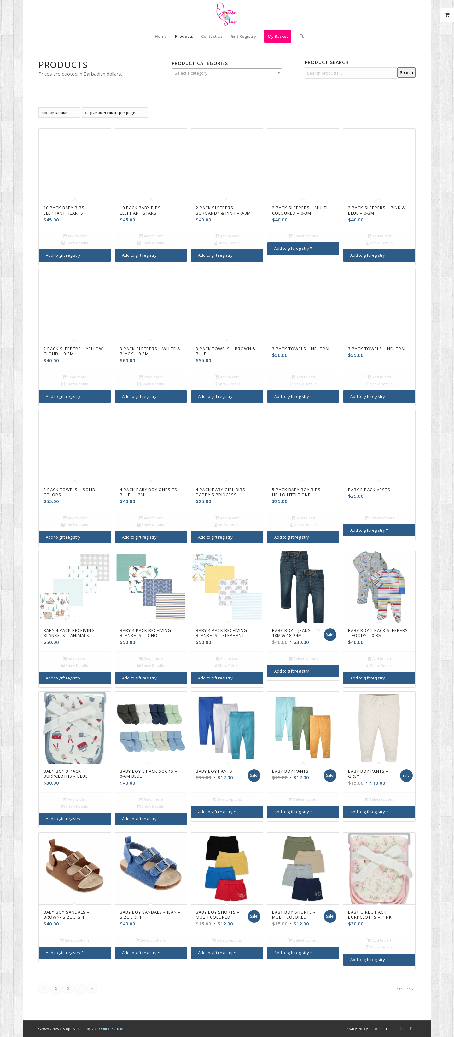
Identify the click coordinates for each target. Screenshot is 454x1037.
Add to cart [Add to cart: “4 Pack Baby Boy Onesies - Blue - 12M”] (151, 518)
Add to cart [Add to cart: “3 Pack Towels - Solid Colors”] (75, 518)
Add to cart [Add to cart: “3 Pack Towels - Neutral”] (303, 377)
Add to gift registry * (293, 248)
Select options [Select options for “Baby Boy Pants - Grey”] (379, 799)
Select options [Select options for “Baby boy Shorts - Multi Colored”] (303, 940)
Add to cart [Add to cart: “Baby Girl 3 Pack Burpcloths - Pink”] (379, 940)
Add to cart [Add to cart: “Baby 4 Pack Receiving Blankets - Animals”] (75, 659)
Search (406, 72)
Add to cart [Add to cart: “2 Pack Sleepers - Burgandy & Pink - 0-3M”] (227, 236)
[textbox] (227, 73)
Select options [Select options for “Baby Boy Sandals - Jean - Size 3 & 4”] (151, 940)
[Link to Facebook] (411, 1028)
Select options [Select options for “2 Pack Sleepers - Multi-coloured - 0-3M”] (303, 236)
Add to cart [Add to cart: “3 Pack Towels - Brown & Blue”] (227, 377)
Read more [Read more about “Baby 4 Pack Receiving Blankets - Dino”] (151, 659)
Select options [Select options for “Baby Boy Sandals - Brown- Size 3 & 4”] (75, 940)
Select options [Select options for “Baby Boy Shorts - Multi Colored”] (227, 940)
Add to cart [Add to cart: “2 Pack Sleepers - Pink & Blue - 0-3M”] (379, 236)
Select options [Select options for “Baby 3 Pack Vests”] (379, 518)
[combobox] (227, 72)
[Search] (299, 36)
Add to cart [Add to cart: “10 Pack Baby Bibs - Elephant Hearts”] (75, 236)
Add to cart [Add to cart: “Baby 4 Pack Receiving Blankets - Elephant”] (227, 659)
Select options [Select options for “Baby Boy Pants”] (227, 799)
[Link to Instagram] (401, 1028)
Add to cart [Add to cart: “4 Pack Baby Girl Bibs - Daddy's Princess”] (227, 518)
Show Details (74, 243)
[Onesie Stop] (226, 14)
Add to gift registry (63, 255)
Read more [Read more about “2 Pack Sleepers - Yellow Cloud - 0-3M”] (74, 377)
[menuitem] (161, 36)
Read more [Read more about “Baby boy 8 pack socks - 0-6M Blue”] (151, 799)
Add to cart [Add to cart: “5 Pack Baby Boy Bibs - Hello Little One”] (303, 518)
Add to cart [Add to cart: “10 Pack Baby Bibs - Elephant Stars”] (151, 236)
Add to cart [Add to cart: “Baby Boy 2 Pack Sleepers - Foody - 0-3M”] (379, 659)
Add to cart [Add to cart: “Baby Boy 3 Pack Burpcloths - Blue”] (75, 799)
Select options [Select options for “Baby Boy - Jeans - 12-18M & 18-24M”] (303, 659)
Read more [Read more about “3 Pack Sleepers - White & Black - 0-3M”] (151, 377)
